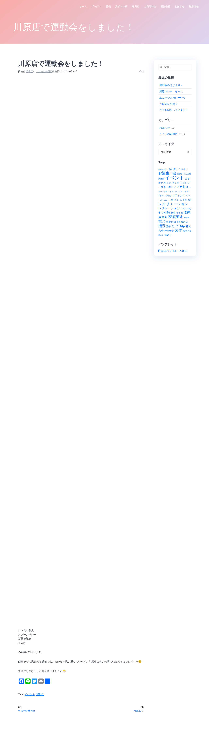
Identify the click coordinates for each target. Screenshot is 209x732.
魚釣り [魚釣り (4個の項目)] (168, 235)
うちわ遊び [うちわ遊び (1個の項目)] (182, 169)
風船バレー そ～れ (171, 91)
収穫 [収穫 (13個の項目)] (187, 213)
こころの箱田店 (44, 71)
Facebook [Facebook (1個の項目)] (162, 169)
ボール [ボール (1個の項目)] (179, 200)
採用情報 (194, 6)
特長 (108, 6)
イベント (30, 694)
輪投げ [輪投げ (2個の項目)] (186, 230)
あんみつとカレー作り (172, 97)
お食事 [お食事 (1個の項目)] (180, 174)
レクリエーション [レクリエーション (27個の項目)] (173, 204)
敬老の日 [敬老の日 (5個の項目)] (171, 221)
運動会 (40, 694)
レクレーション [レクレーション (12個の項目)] (169, 208)
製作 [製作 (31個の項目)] (178, 230)
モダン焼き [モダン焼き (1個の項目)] (187, 200)
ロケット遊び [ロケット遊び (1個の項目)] (186, 208)
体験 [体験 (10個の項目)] (167, 213)
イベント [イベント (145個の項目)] (175, 178)
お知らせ (180, 6)
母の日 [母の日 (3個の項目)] (184, 221)
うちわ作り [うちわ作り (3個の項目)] (172, 169)
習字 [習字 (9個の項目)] (182, 226)
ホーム (83, 6)
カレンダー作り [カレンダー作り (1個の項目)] (170, 183)
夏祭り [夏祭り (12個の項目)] (163, 217)
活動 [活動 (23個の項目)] (162, 226)
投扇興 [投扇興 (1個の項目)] (186, 217)
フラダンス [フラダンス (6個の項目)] (178, 195)
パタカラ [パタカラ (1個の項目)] (168, 196)
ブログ (95, 6)
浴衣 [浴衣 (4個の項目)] (168, 226)
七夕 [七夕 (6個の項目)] (161, 213)
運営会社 (165, 6)
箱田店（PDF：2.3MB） (175, 251)
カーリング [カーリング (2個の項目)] (182, 182)
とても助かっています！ (173, 110)
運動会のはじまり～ (171, 85)
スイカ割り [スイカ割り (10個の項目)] (181, 187)
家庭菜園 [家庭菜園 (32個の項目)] (175, 216)
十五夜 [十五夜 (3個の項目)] (179, 212)
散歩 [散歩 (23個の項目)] (162, 221)
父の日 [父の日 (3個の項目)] (175, 226)
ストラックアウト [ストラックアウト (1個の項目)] (175, 191)
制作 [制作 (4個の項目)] (173, 212)
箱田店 (135, 6)
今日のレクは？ (168, 104)
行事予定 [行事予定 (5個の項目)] (169, 230)
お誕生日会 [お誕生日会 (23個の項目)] (167, 173)
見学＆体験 (121, 6)
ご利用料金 (150, 6)
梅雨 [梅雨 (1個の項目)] (178, 222)
